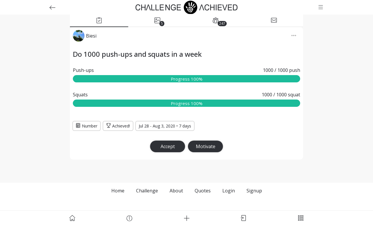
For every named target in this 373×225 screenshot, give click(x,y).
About (176, 190)
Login (228, 190)
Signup (254, 190)
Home (117, 190)
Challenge (147, 190)
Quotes (203, 190)
